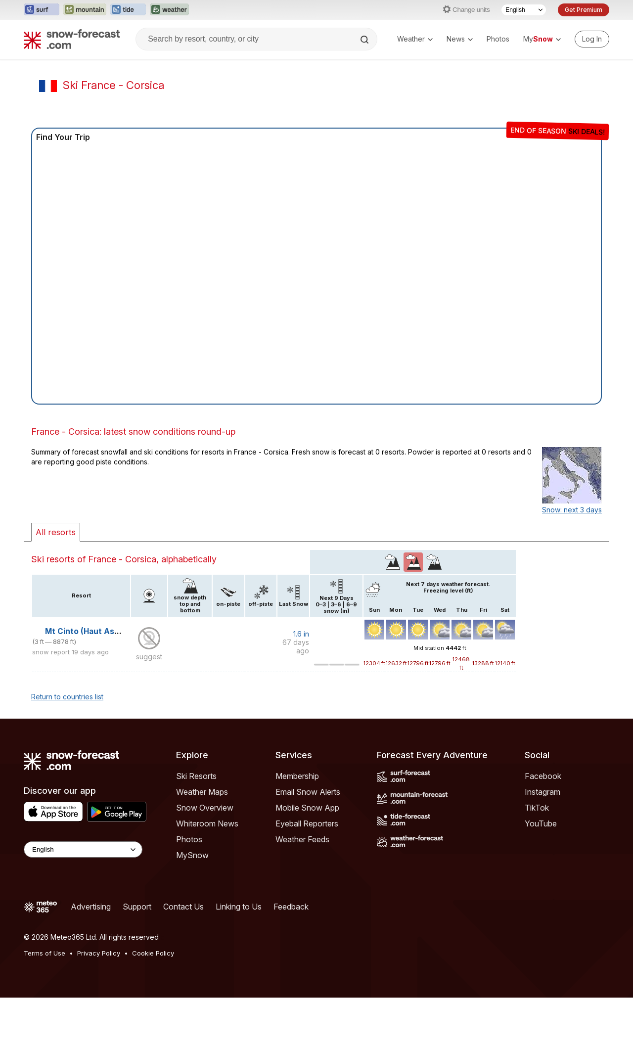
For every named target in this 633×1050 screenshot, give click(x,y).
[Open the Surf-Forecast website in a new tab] (41, 9)
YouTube (541, 823)
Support (137, 907)
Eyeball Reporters (306, 823)
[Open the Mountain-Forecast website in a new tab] (84, 9)
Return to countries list (67, 696)
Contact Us (183, 907)
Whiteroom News (207, 823)
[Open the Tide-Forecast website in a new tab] (128, 9)
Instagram (542, 792)
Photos (498, 39)
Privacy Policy (98, 953)
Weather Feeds (302, 839)
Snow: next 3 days (572, 509)
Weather (415, 39)
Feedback (291, 907)
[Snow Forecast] (72, 39)
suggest (149, 656)
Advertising (91, 907)
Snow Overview (204, 808)
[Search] (365, 39)
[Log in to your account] (592, 39)
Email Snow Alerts (307, 792)
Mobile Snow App (307, 808)
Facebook (543, 776)
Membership (297, 776)
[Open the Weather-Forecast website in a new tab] (169, 9)
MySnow (192, 855)
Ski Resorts (196, 776)
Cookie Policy (153, 953)
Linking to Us (239, 907)
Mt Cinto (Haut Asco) (86, 631)
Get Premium (583, 9)
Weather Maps (202, 792)
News (460, 39)
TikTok (537, 808)
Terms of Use (44, 953)
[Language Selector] (523, 9)
